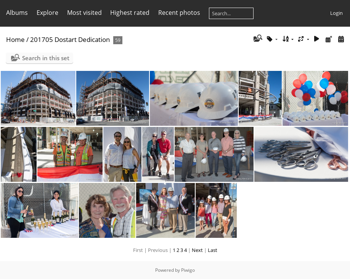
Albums (17, 12)
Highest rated (129, 12)
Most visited (84, 12)
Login (336, 13)
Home (15, 39)
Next (197, 250)
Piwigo (188, 270)
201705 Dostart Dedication (70, 39)
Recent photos (179, 12)
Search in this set (45, 58)
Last (212, 250)
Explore (47, 12)
